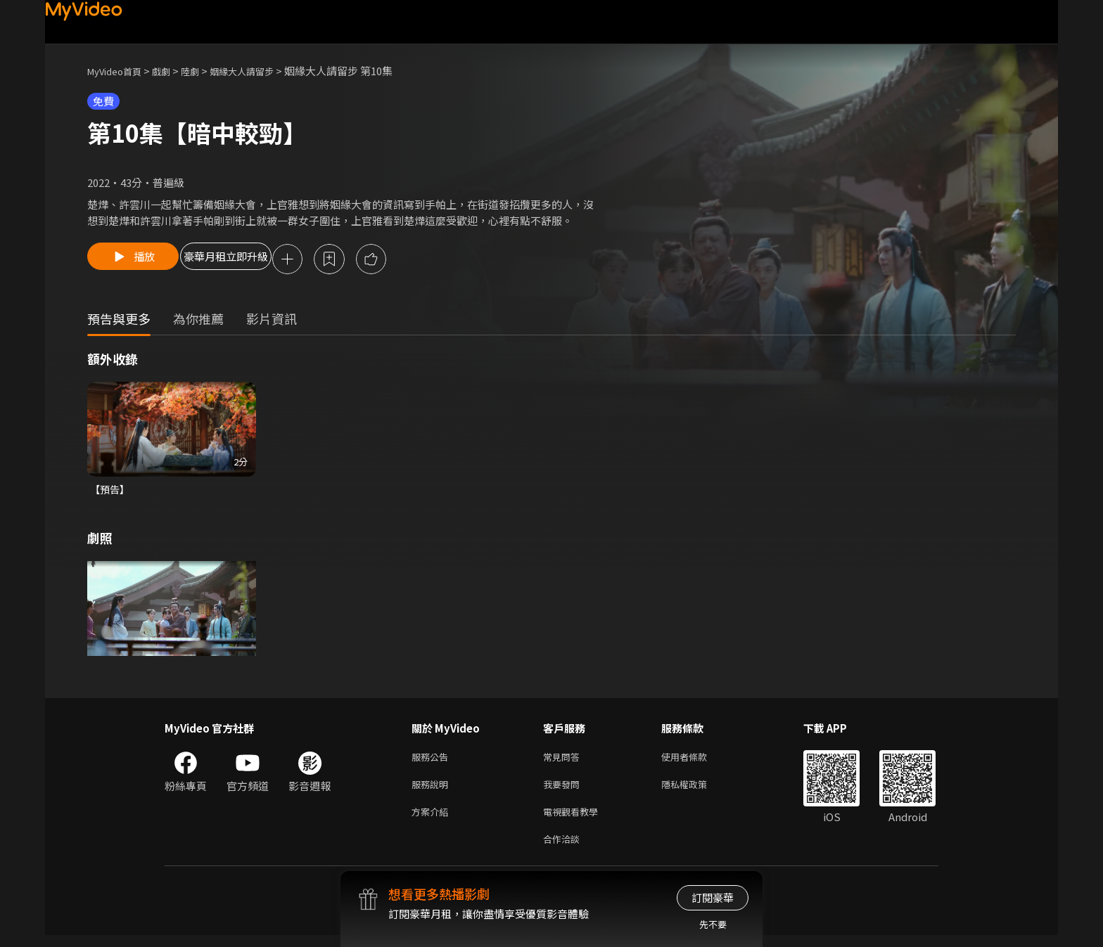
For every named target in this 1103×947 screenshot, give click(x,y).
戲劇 (172, 70)
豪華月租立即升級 (258, 260)
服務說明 (433, 790)
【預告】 (111, 491)
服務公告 (433, 761)
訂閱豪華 (712, 897)
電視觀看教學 (574, 820)
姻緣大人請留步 (262, 70)
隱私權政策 (696, 790)
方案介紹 (433, 820)
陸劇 (204, 70)
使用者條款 (696, 761)
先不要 (713, 924)
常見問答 (564, 761)
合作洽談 (564, 849)
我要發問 (564, 790)
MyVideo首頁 (119, 70)
